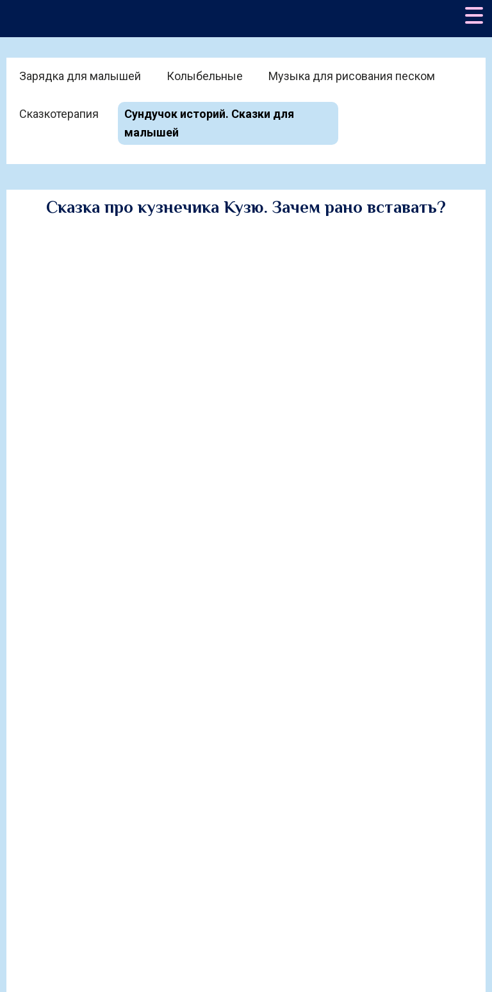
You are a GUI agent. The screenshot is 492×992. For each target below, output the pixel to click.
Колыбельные (205, 76)
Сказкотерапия (59, 113)
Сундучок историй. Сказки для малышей (209, 123)
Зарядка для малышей (80, 76)
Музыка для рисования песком (351, 76)
